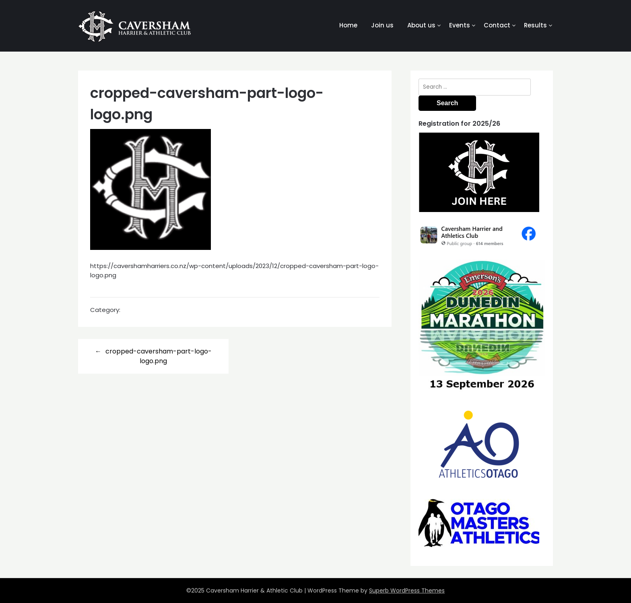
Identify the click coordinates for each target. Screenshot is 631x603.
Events (459, 25)
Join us (382, 25)
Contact (497, 25)
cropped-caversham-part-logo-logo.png (158, 356)
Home (348, 25)
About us (421, 25)
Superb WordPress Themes (407, 590)
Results (535, 25)
